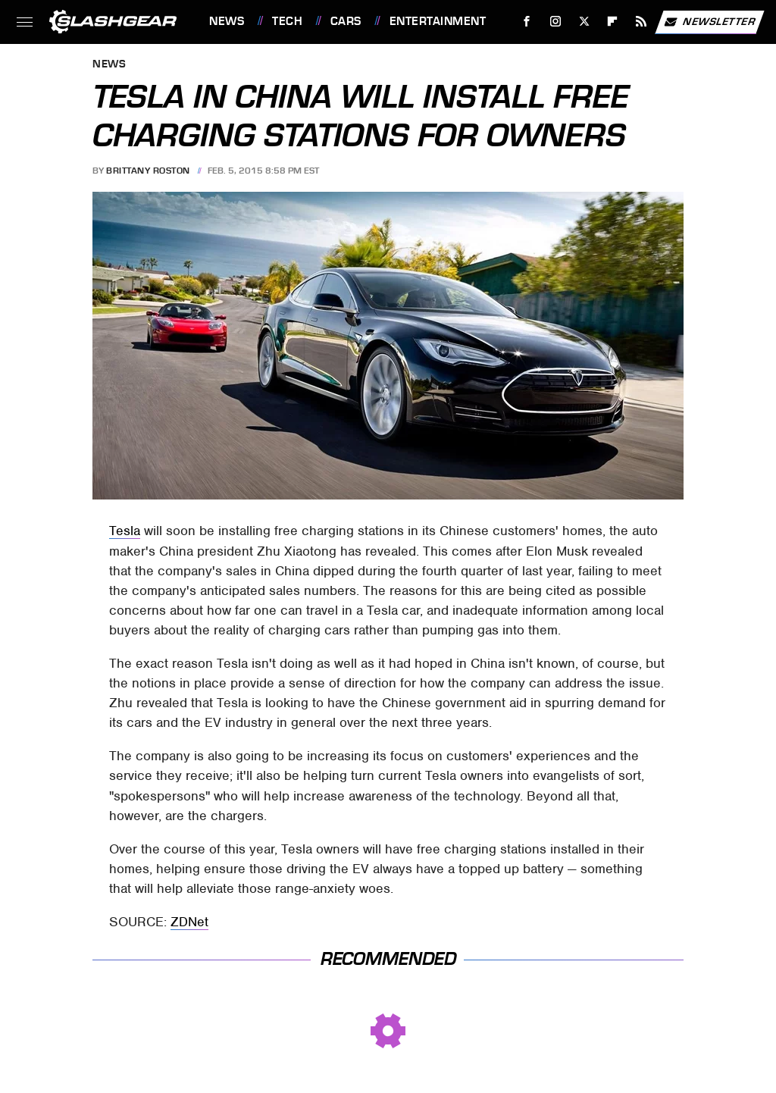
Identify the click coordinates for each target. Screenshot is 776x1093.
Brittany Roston (148, 170)
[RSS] (641, 21)
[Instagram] (556, 21)
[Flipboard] (613, 21)
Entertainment (438, 21)
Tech (287, 21)
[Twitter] (584, 21)
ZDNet (189, 921)
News (226, 21)
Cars (345, 21)
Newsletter (709, 22)
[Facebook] (527, 21)
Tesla (124, 530)
